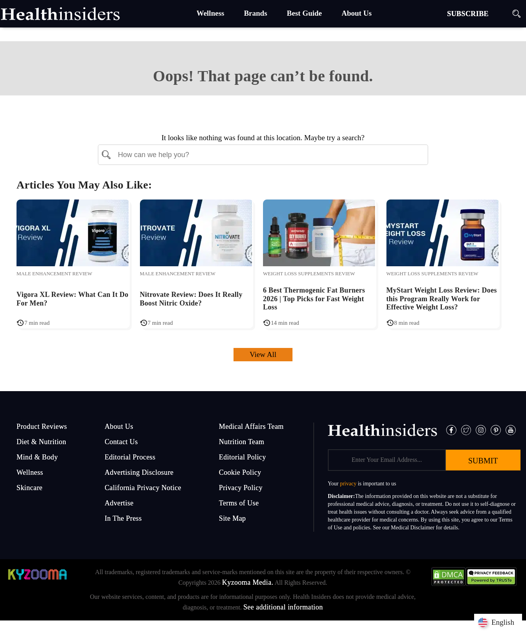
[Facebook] (451, 429)
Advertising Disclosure (139, 472)
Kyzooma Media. (248, 582)
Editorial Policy (242, 457)
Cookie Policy (240, 472)
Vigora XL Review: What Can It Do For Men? (73, 299)
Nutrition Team (242, 442)
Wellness (30, 472)
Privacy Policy (241, 488)
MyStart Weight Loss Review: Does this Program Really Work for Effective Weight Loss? (441, 298)
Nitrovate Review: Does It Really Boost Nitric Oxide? (191, 299)
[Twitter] (466, 429)
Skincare (29, 488)
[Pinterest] (495, 429)
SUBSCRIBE (468, 14)
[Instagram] (480, 429)
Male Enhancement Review (54, 273)
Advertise (119, 503)
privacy (348, 484)
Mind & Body (37, 457)
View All (263, 354)
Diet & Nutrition (41, 442)
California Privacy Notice (143, 488)
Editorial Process (130, 457)
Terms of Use (239, 503)
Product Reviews (42, 426)
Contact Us (121, 442)
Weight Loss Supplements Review (309, 273)
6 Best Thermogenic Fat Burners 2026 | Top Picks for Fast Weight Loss (314, 298)
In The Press (123, 518)
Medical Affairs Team (251, 426)
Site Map (232, 518)
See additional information (283, 607)
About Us (119, 426)
